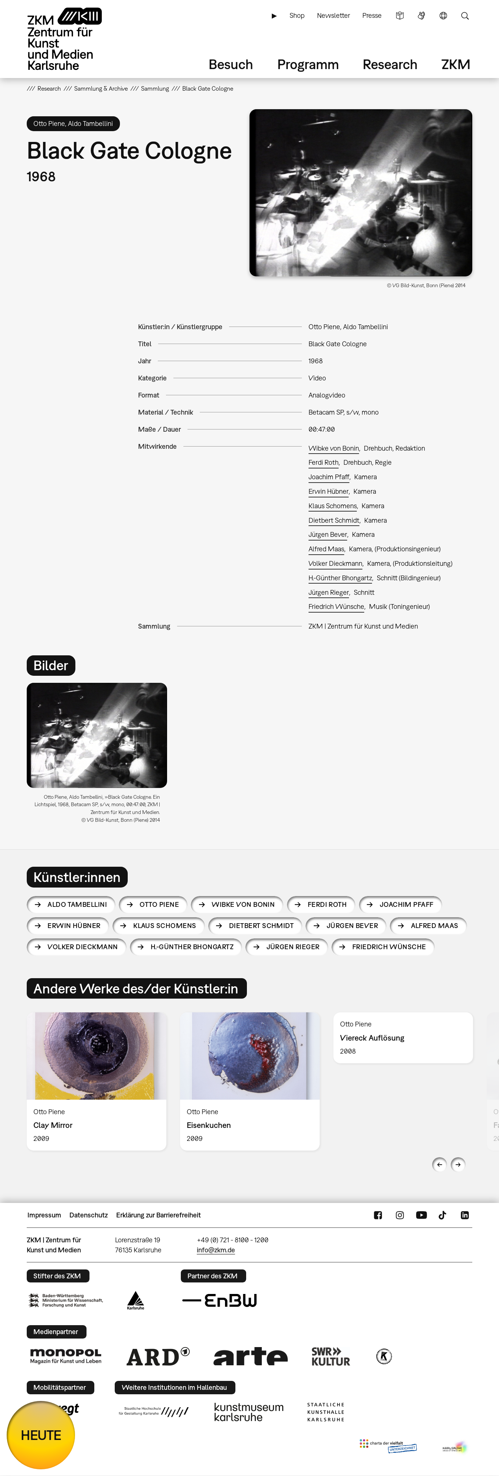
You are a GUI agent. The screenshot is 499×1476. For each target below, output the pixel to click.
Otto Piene (159, 904)
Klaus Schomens (333, 506)
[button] (361, 192)
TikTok (443, 1215)
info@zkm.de (216, 1250)
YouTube (421, 1215)
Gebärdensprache (421, 16)
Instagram (399, 1215)
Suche (464, 16)
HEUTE (41, 1435)
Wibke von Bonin (334, 448)
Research (390, 64)
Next (458, 1164)
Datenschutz (88, 1215)
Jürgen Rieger (329, 592)
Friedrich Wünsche (336, 606)
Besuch (231, 64)
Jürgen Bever (328, 534)
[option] (100, 756)
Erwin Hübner (329, 491)
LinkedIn (464, 1215)
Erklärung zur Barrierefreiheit (158, 1215)
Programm (308, 64)
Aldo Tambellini (77, 904)
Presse (372, 15)
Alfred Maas (326, 549)
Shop (297, 15)
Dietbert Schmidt (334, 520)
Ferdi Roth (324, 462)
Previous (439, 1164)
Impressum (44, 1215)
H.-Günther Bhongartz (340, 578)
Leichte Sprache (399, 16)
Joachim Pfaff (329, 477)
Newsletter (333, 15)
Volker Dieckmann (335, 563)
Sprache (443, 16)
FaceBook (378, 1215)
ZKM (455, 64)
